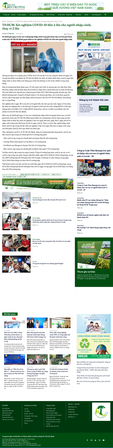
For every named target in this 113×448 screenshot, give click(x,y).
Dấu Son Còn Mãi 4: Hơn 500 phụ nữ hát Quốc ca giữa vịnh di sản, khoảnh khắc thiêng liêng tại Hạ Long (13, 336)
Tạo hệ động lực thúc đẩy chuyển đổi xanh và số (49, 200)
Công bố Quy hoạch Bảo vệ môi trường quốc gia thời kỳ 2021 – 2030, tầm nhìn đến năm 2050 (93, 370)
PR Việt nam (71, 412)
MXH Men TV (71, 417)
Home (4, 21)
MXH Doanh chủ (72, 407)
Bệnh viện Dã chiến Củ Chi (30, 174)
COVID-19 (45, 174)
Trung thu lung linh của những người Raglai (47, 263)
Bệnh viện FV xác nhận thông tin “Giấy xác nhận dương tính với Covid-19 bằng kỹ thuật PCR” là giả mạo (93, 202)
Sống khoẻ (10, 21)
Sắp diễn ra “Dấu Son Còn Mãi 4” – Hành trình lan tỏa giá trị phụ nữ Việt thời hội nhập (14, 372)
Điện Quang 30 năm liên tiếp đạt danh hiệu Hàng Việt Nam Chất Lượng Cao (36, 334)
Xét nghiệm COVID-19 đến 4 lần (14, 176)
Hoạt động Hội (53, 330)
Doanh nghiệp (36, 218)
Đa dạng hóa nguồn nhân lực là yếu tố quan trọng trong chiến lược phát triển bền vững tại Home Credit (51, 221)
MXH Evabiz (71, 409)
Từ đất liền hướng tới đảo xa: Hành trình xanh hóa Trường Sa (59, 371)
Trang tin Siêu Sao (73, 414)
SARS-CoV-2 (56, 174)
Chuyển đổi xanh (37, 198)
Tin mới (34, 261)
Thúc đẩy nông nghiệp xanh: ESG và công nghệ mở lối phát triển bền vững (60, 334)
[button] (105, 14)
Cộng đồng (80, 183)
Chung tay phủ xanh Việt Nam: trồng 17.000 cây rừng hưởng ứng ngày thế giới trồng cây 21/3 (37, 372)
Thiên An (11, 33)
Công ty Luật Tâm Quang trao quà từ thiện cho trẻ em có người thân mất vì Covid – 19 (94, 153)
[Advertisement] (37, 288)
